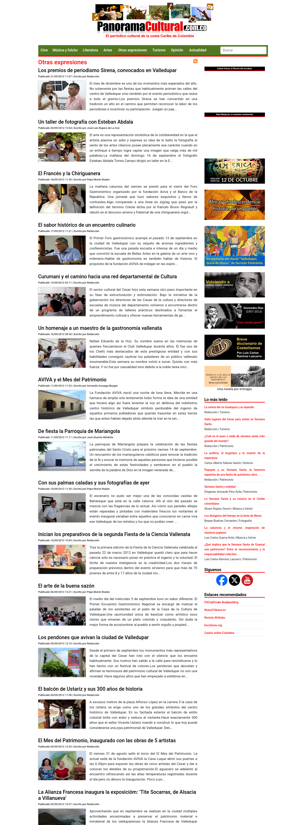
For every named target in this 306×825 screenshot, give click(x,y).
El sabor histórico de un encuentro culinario (87, 225)
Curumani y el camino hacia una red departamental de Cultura (107, 276)
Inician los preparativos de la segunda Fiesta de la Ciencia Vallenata (114, 534)
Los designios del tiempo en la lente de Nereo (233, 515)
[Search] (243, 50)
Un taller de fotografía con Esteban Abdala (85, 122)
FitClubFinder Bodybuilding (221, 602)
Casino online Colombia (219, 633)
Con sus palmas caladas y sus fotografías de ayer (94, 483)
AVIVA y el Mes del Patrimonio (72, 380)
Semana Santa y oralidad (220, 486)
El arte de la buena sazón (66, 586)
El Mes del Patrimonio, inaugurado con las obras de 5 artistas (107, 740)
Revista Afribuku (214, 617)
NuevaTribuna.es (215, 610)
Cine (44, 50)
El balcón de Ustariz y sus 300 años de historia (90, 689)
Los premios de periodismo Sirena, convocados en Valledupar (107, 70)
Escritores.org (213, 625)
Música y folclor (65, 50)
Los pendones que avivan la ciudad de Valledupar (93, 637)
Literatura (90, 50)
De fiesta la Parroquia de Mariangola (79, 431)
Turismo (159, 50)
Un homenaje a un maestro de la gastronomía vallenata (100, 328)
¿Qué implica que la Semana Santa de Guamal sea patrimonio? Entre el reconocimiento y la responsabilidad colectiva (234, 549)
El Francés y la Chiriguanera (69, 173)
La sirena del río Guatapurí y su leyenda (229, 407)
